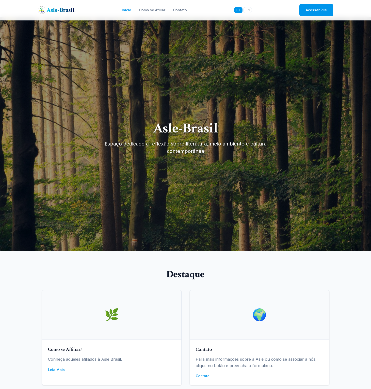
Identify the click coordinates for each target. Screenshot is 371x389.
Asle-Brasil (61, 10)
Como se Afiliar (152, 10)
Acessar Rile (316, 10)
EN (248, 10)
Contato (180, 10)
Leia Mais (56, 370)
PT (238, 10)
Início (126, 10)
